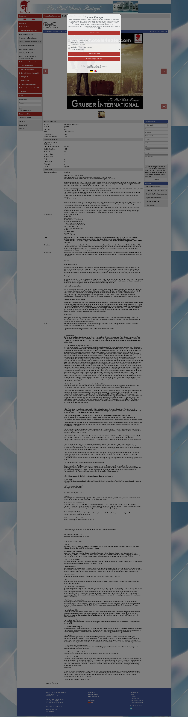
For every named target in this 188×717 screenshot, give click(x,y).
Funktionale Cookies (77, 42)
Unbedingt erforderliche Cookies (81, 40)
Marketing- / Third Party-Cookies (81, 47)
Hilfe (99, 28)
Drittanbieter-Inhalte (77, 49)
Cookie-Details (85, 66)
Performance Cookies (78, 45)
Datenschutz (95, 66)
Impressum (103, 66)
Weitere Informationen (94, 68)
